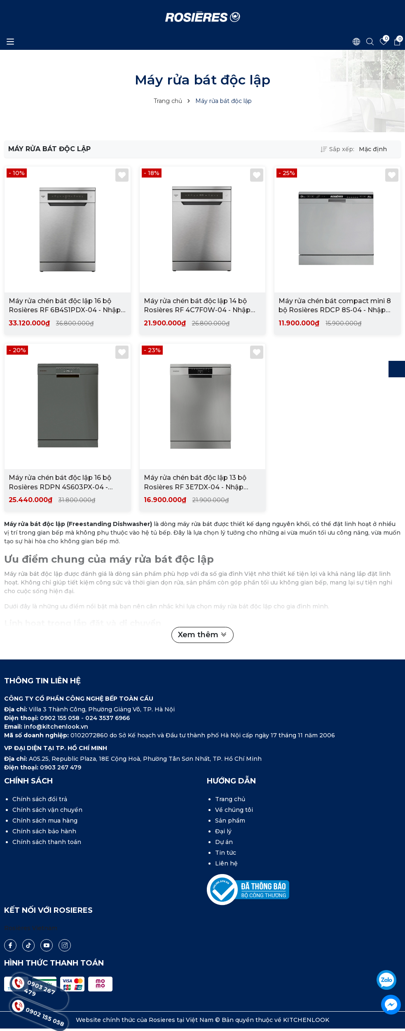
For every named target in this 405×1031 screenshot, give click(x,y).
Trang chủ (230, 799)
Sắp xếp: (337, 149)
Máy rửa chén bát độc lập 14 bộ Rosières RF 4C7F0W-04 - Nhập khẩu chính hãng (197, 306)
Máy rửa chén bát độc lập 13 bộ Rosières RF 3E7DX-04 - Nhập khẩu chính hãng (195, 483)
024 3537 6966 (107, 718)
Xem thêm (202, 634)
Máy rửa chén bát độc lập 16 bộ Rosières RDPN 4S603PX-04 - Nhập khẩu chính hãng (60, 483)
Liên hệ (226, 863)
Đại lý (223, 831)
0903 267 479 (60, 767)
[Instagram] (65, 945)
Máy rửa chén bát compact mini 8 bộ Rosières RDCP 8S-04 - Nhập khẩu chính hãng (335, 306)
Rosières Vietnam (30, 928)
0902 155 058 (60, 718)
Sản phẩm (230, 820)
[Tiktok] (28, 945)
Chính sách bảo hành (44, 831)
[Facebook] (10, 945)
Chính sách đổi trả (39, 799)
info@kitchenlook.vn (56, 726)
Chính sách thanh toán (46, 842)
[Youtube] (46, 945)
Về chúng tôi (234, 810)
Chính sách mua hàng (44, 820)
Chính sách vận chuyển (47, 810)
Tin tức (225, 852)
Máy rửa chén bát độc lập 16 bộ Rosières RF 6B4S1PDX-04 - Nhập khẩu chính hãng (65, 306)
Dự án (224, 842)
